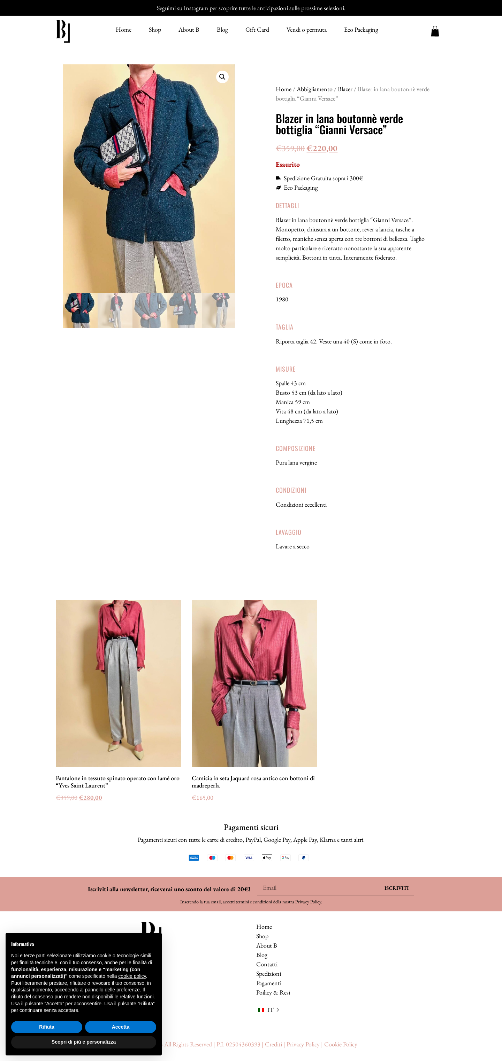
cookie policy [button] (132, 976)
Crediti (273, 1044)
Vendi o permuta (307, 29)
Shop (155, 29)
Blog (222, 29)
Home (123, 29)
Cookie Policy (340, 1044)
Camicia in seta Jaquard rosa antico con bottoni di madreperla (253, 782)
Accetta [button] (121, 1027)
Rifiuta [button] (46, 1027)
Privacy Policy (308, 901)
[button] (222, 77)
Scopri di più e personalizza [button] (84, 1042)
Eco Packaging (361, 29)
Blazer (345, 89)
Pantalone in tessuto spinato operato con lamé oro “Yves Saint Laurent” (118, 782)
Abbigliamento (315, 89)
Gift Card (257, 29)
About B (188, 29)
